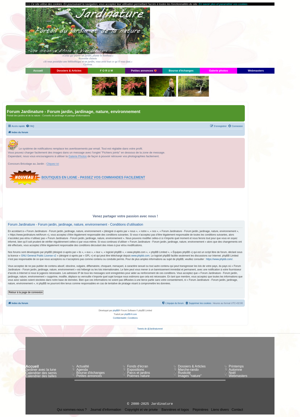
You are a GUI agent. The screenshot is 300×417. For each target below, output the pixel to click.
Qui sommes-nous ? (72, 409)
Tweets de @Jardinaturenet (150, 329)
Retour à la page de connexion (26, 292)
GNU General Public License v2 (38, 255)
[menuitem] (30, 126)
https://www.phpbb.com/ (219, 259)
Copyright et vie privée (141, 409)
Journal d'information (105, 409)
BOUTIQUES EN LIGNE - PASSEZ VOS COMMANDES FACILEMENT (93, 177)
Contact (237, 409)
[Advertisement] (237, 36)
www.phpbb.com (140, 255)
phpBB (116, 310)
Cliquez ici (52, 163)
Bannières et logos (175, 409)
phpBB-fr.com (130, 314)
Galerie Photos (77, 156)
